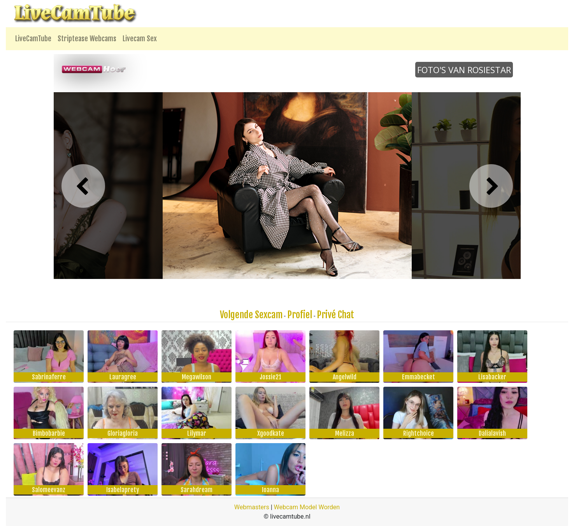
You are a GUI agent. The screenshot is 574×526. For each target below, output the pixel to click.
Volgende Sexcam (251, 315)
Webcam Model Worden (307, 507)
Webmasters (251, 507)
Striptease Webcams (87, 38)
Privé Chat (335, 315)
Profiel (299, 315)
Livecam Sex (140, 38)
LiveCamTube (33, 38)
